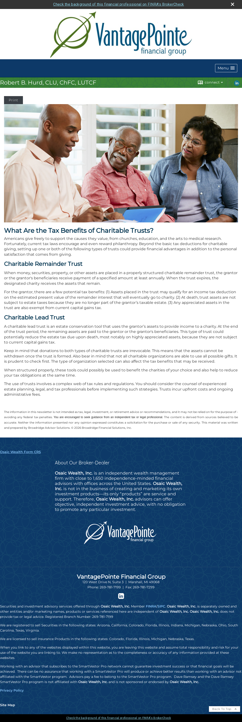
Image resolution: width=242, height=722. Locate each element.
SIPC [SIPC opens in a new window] (161, 606)
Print (13, 100)
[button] (226, 68)
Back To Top (224, 709)
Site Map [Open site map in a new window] (7, 705)
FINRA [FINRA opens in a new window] (151, 606)
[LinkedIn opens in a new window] (237, 85)
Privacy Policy (12, 690)
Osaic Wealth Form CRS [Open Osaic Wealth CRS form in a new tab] (20, 452)
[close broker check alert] (232, 4)
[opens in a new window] (121, 598)
